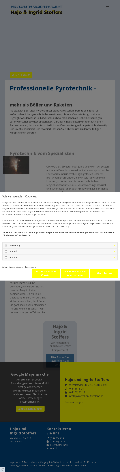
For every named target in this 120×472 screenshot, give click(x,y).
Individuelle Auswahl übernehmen (75, 273)
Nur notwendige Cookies (46, 273)
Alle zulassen (104, 273)
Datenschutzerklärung (12, 267)
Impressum (30, 267)
